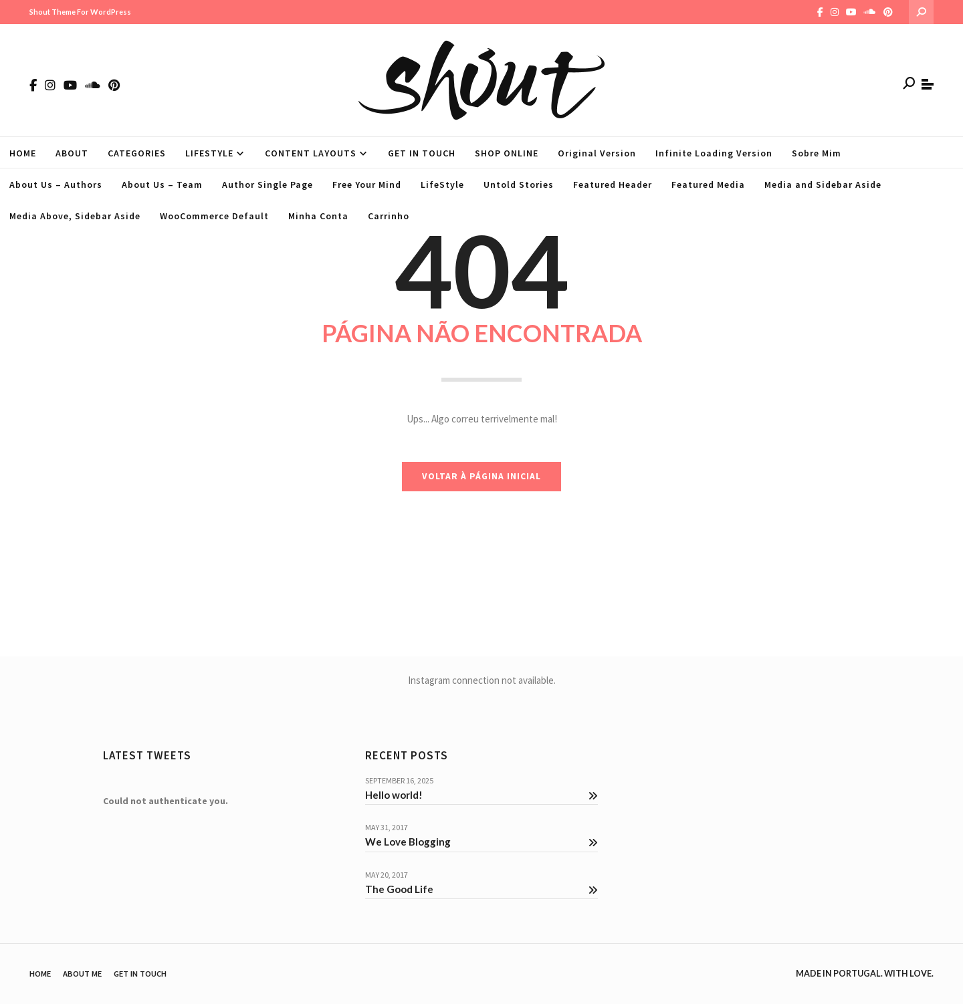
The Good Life (481, 889)
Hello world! (481, 795)
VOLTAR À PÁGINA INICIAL (481, 476)
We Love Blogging (481, 842)
